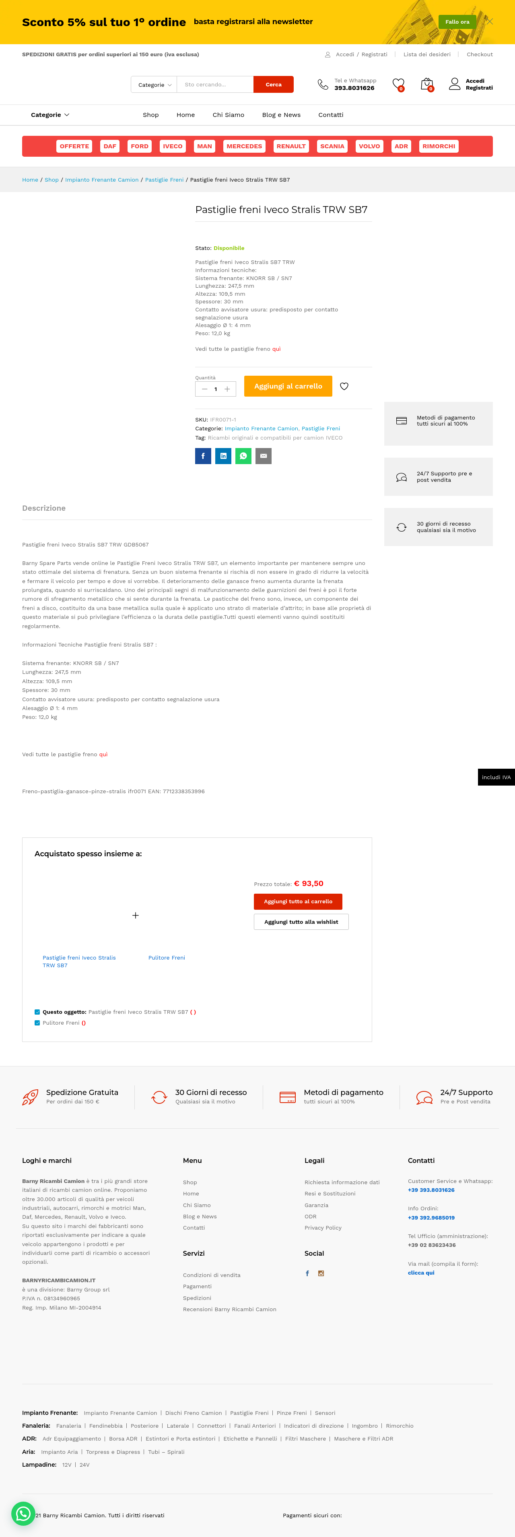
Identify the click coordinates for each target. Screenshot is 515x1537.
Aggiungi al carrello (288, 386)
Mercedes (244, 146)
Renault (291, 146)
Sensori (325, 1413)
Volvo (369, 146)
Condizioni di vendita (212, 1275)
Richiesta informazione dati (342, 1182)
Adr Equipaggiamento (72, 1438)
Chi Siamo (229, 115)
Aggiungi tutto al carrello (298, 901)
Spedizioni (197, 1298)
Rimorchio (400, 1425)
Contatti (330, 115)
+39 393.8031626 (431, 1190)
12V (67, 1464)
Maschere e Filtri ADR (363, 1438)
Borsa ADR (123, 1438)
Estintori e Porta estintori (180, 1438)
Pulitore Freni (166, 957)
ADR (401, 146)
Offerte (74, 146)
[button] (23, 1514)
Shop (151, 115)
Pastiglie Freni (321, 428)
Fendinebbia (106, 1425)
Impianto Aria (59, 1452)
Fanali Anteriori (255, 1425)
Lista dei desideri (427, 54)
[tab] (48, 511)
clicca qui (421, 1272)
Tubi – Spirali (166, 1452)
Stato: (203, 248)
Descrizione (44, 508)
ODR (311, 1216)
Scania (332, 146)
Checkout (480, 54)
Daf (109, 146)
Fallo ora (457, 21)
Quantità (205, 377)
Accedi (345, 54)
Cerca (274, 84)
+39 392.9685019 (431, 1217)
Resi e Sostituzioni (330, 1193)
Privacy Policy (323, 1227)
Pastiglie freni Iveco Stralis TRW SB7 (79, 961)
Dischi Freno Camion (193, 1413)
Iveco (173, 146)
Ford (139, 146)
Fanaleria (68, 1425)
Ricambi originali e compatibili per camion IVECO (275, 437)
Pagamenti (197, 1286)
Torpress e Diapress (113, 1452)
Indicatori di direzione (314, 1425)
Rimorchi (438, 146)
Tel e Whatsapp (355, 80)
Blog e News (281, 115)
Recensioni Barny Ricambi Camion (229, 1309)
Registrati (374, 54)
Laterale (178, 1425)
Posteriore (145, 1425)
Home (186, 115)
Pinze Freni (292, 1413)
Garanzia (316, 1205)
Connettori (211, 1425)
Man (204, 146)
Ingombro (365, 1425)
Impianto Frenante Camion (262, 428)
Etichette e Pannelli (250, 1438)
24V (85, 1464)
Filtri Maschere (305, 1438)
